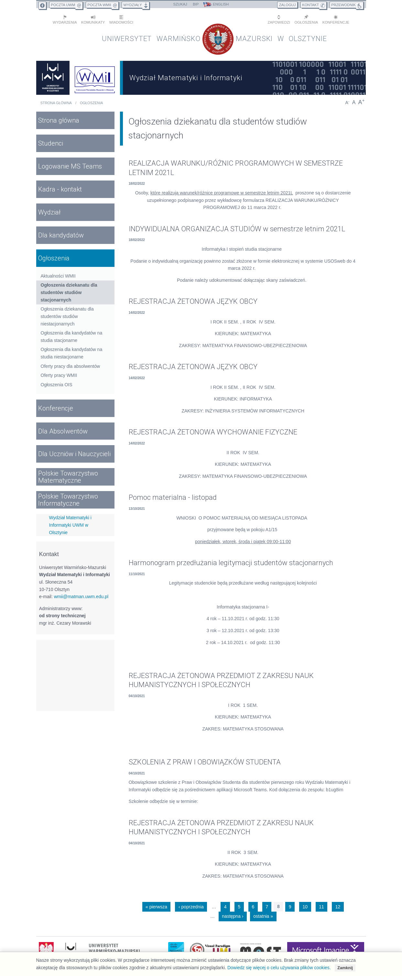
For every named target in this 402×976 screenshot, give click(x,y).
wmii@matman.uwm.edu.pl (81, 595)
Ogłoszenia (91, 102)
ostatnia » (263, 914)
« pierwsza (156, 905)
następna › (232, 914)
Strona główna (56, 102)
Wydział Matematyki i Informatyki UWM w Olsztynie (70, 523)
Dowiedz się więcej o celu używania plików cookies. (279, 967)
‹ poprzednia (191, 905)
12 (338, 905)
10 (305, 905)
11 (321, 905)
